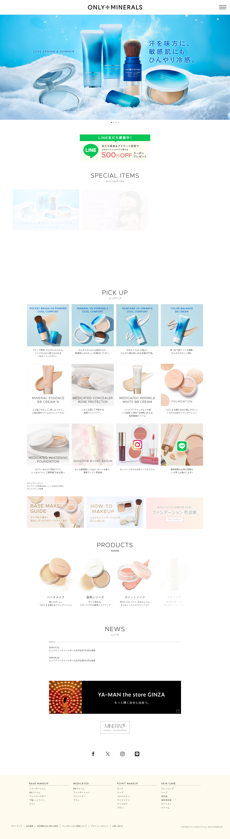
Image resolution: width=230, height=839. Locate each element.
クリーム (165, 807)
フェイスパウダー (37, 796)
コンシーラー (79, 796)
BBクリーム (34, 792)
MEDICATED (81, 784)
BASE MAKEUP (39, 784)
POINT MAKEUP (127, 784)
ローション (166, 803)
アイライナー (123, 800)
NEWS (115, 632)
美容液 (164, 796)
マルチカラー (123, 796)
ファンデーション (37, 788)
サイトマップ (16, 826)
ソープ (164, 792)
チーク (120, 788)
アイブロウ (122, 803)
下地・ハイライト (37, 800)
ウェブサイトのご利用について (74, 826)
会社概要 (29, 826)
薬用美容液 (166, 800)
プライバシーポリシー (99, 826)
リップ (120, 792)
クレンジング (167, 788)
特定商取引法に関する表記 (47, 826)
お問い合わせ (117, 826)
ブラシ (32, 803)
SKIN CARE (168, 784)
